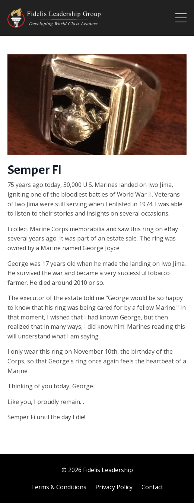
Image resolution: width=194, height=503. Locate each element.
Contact (152, 487)
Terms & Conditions (58, 487)
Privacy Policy (114, 487)
